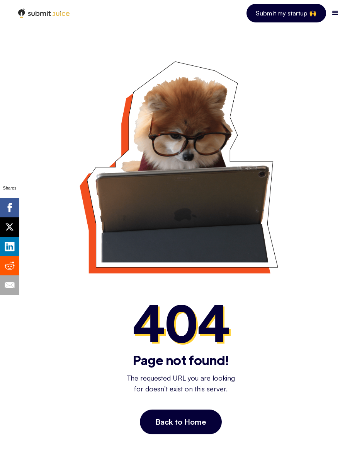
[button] (335, 13)
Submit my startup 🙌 (286, 13)
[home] (44, 13)
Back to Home (180, 422)
